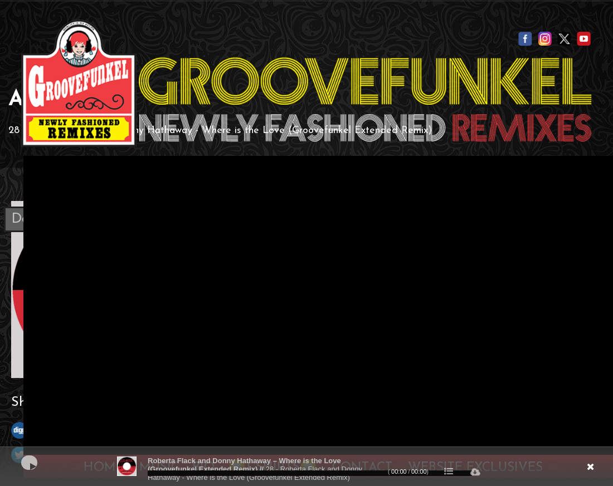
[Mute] (527, 470)
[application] (306, 466)
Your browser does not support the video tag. (318, 303)
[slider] (310, 473)
